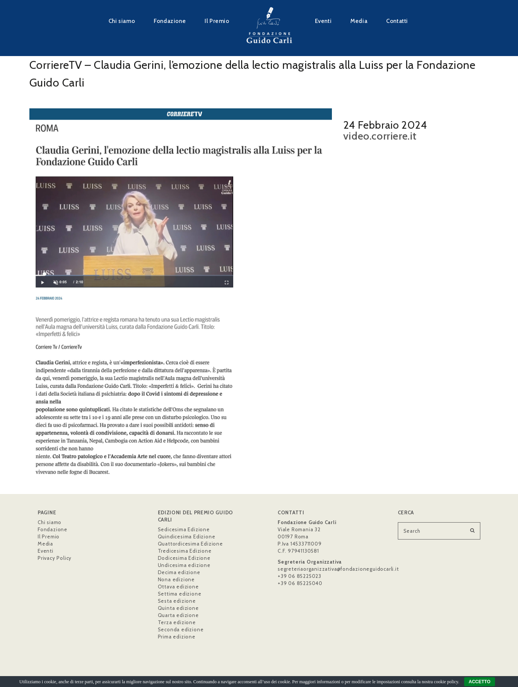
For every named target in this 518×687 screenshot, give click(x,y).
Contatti (397, 21)
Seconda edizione (181, 629)
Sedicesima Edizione (184, 529)
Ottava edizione (178, 587)
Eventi (323, 21)
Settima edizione (180, 594)
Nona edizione (176, 579)
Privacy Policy (55, 558)
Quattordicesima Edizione (190, 544)
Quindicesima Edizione (186, 536)
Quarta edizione (178, 615)
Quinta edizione (178, 608)
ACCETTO (479, 681)
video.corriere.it (380, 135)
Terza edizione (177, 622)
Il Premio (217, 21)
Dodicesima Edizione (184, 558)
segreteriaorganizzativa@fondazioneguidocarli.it (338, 569)
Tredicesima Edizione (185, 551)
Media (358, 21)
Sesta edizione (177, 601)
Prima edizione (177, 637)
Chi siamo (121, 21)
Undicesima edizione (184, 565)
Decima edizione (179, 572)
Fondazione (170, 21)
